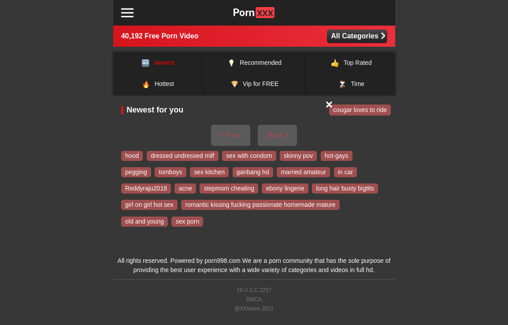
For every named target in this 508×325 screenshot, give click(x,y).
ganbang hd (253, 172)
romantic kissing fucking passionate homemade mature (260, 205)
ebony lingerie (285, 188)
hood (132, 155)
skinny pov (298, 155)
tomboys (170, 172)
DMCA (254, 299)
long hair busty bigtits (345, 188)
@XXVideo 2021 (254, 309)
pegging (136, 172)
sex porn (188, 221)
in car (345, 172)
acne (185, 188)
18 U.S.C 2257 (254, 290)
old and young (144, 221)
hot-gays (337, 155)
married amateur (303, 172)
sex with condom (249, 155)
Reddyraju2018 (146, 188)
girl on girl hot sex (149, 205)
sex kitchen (209, 172)
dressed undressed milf (183, 155)
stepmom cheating (229, 188)
